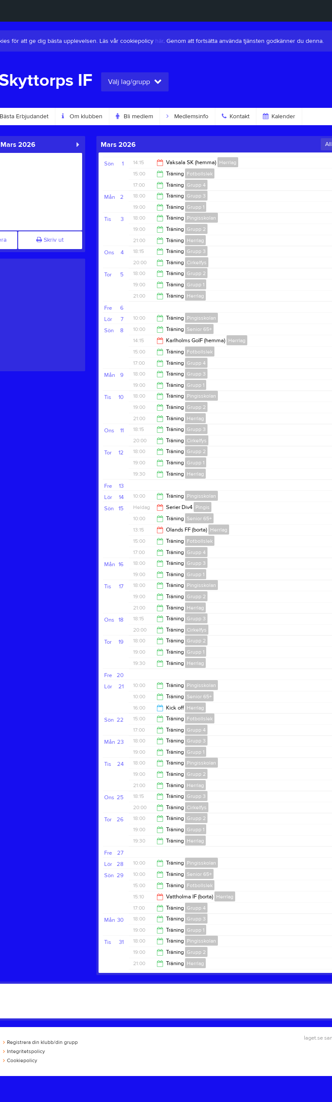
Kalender (279, 116)
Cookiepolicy (20, 1060)
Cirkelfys (197, 262)
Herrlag (227, 162)
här (159, 41)
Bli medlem (134, 116)
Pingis (202, 507)
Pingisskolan (201, 217)
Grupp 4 (196, 185)
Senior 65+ (199, 329)
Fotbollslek (200, 173)
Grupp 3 (196, 195)
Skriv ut (50, 240)
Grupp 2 (196, 229)
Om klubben (82, 116)
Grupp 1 (195, 207)
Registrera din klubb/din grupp (40, 1042)
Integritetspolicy (24, 1051)
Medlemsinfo (187, 116)
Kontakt (235, 116)
